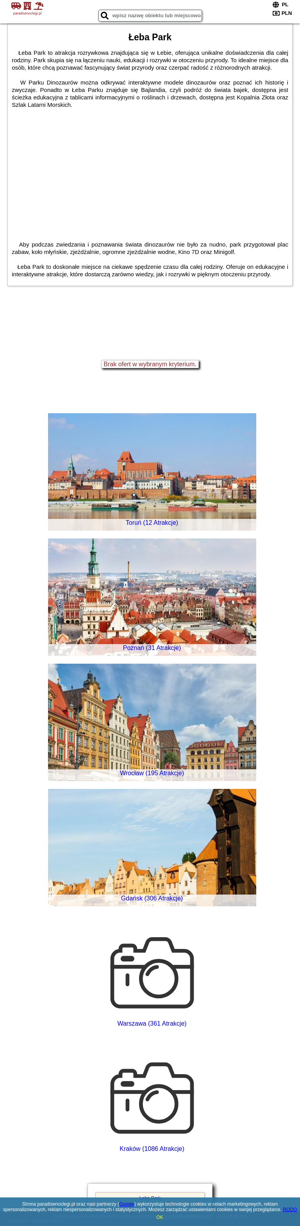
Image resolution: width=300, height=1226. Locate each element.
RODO (290, 1209)
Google (126, 1204)
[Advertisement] (150, 167)
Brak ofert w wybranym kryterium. (150, 364)
